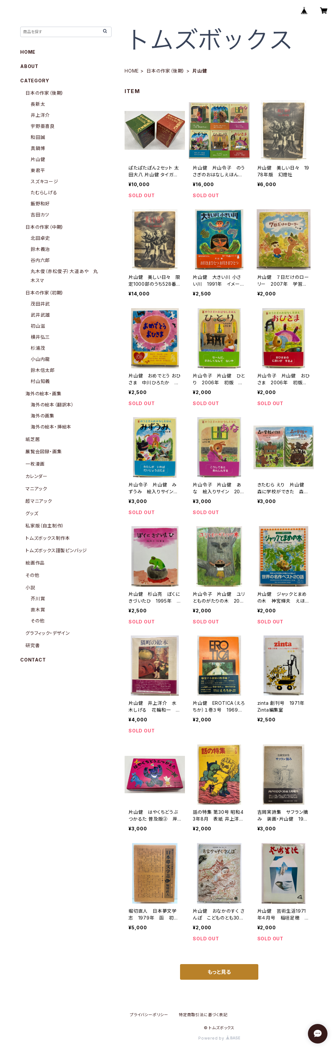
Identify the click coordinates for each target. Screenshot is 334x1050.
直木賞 (38, 609)
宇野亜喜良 (43, 126)
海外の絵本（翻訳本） (52, 404)
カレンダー (36, 476)
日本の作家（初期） (44, 292)
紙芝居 (32, 439)
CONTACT (33, 659)
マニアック (36, 488)
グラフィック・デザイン (47, 633)
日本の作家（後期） (165, 71)
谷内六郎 (40, 260)
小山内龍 (40, 359)
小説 (30, 587)
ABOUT (29, 66)
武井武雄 (40, 315)
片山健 (38, 159)
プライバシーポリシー (149, 1014)
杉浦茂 (38, 348)
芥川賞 (38, 598)
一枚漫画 (35, 464)
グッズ (31, 513)
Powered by (219, 1038)
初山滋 (38, 326)
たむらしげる (44, 192)
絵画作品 (35, 563)
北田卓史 (40, 238)
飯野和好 (40, 203)
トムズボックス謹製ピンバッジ (56, 550)
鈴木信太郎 (43, 370)
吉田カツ (40, 214)
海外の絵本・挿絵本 (51, 427)
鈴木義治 (40, 249)
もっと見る (219, 972)
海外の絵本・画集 (43, 393)
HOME (132, 71)
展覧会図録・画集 (43, 451)
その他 (32, 575)
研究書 (32, 645)
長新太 (38, 104)
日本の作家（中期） (44, 227)
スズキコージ (44, 181)
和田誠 (38, 137)
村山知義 (40, 381)
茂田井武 (40, 304)
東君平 (38, 170)
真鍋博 (38, 148)
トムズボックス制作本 (47, 538)
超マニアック (38, 501)
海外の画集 (42, 415)
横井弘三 (40, 337)
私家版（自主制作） (44, 525)
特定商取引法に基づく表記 (203, 1014)
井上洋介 (40, 115)
